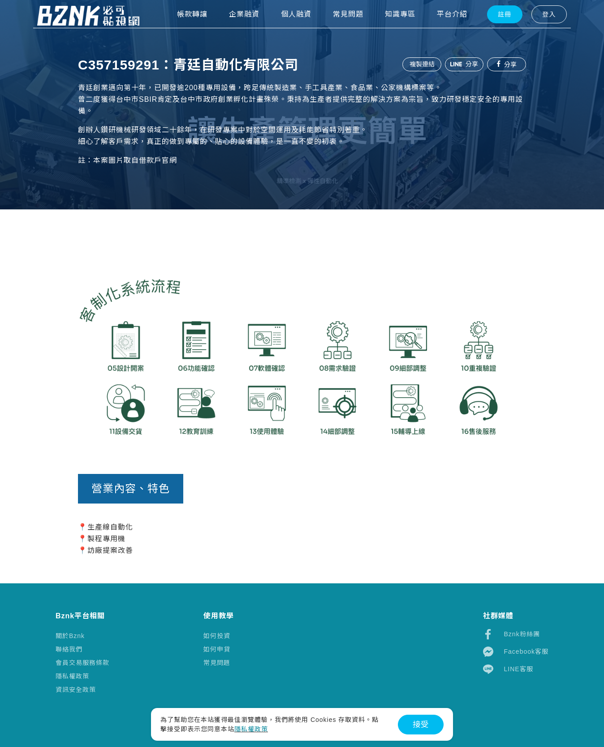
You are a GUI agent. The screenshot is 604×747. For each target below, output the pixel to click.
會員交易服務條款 (82, 662)
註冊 (491, 27)
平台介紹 (439, 27)
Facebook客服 (515, 652)
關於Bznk (70, 635)
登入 (535, 27)
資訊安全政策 (76, 689)
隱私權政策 (72, 676)
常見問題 (216, 662)
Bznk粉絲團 (511, 634)
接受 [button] (421, 724)
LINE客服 (508, 669)
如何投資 (216, 635)
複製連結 (420, 64)
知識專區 (387, 27)
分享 (463, 64)
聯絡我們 (69, 649)
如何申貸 (216, 649)
